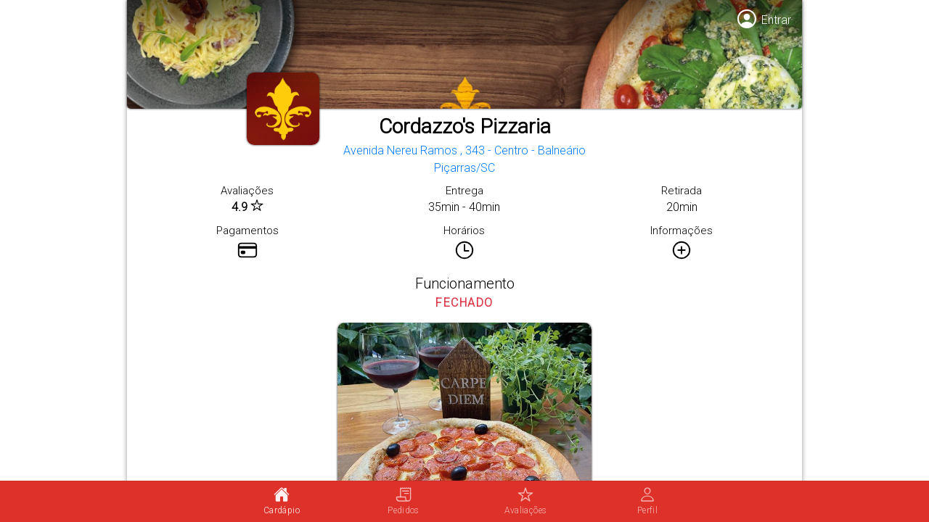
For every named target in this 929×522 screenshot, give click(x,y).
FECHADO (464, 303)
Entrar (776, 20)
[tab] (282, 501)
